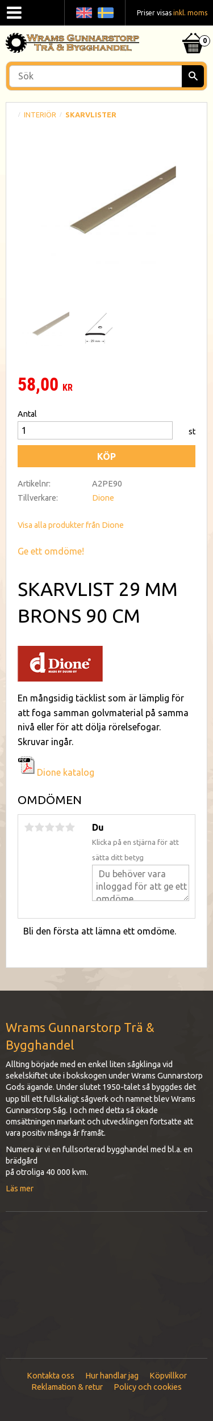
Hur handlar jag (112, 1375)
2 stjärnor (39, 827)
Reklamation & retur (67, 1387)
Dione (103, 497)
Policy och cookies (148, 1387)
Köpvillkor (168, 1375)
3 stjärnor (49, 827)
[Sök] (193, 76)
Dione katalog (56, 772)
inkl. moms (190, 12)
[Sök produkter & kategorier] (106, 76)
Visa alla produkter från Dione (71, 525)
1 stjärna (29, 827)
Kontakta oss (50, 1375)
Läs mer (20, 1188)
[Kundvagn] (193, 28)
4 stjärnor (60, 827)
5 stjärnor (70, 827)
